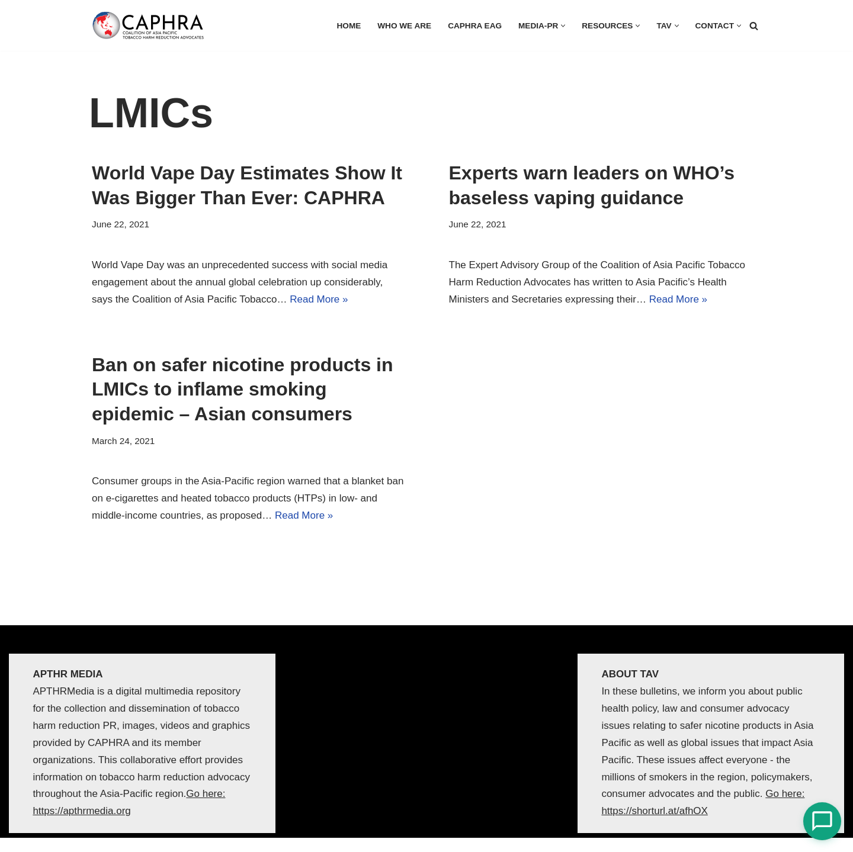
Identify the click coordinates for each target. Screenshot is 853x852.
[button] (563, 26)
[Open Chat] (822, 821)
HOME (349, 25)
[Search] (753, 25)
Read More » (319, 299)
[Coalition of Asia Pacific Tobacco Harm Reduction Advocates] (151, 25)
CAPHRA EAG (475, 25)
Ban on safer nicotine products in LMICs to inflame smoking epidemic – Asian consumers (242, 389)
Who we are (404, 25)
